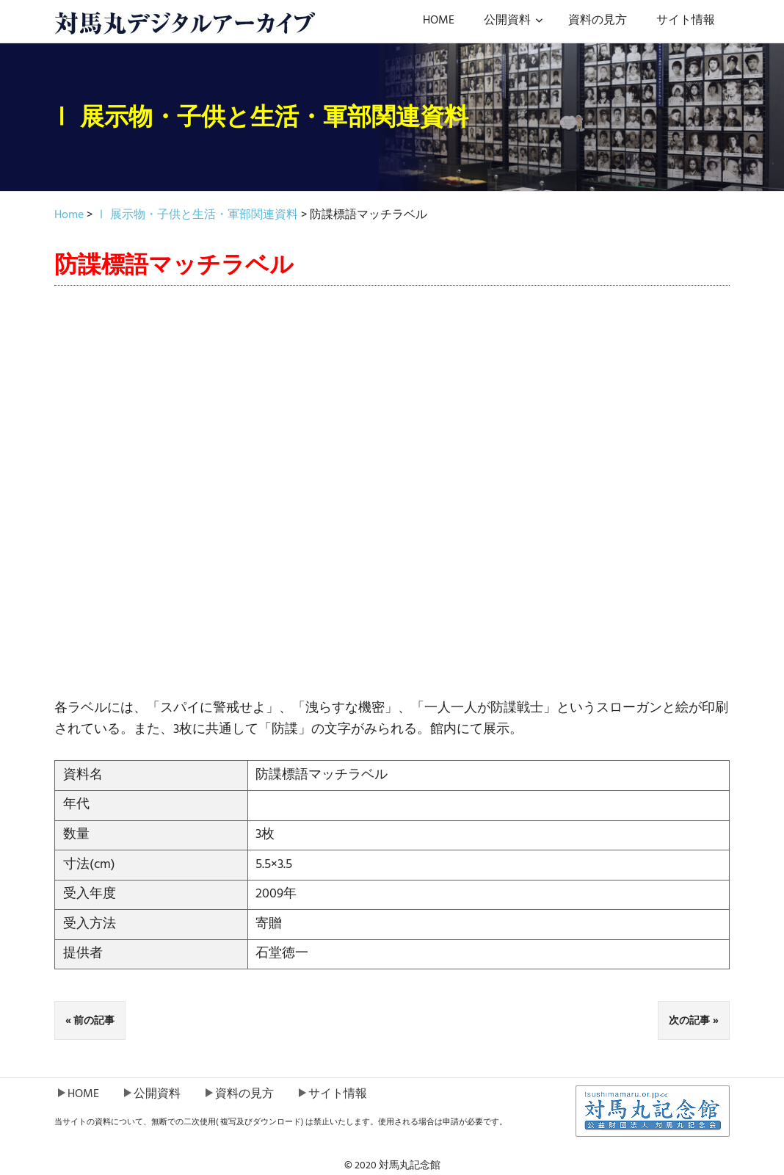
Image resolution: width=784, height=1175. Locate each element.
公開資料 (513, 20)
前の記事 (94, 1020)
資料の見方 (597, 20)
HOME (438, 20)
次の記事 (689, 1020)
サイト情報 (685, 20)
